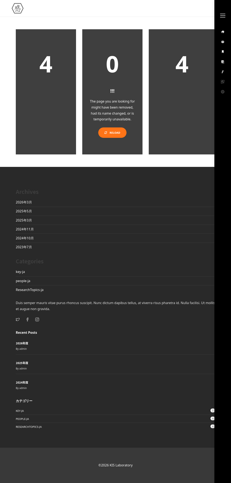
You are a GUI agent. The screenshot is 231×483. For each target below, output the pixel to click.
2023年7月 (24, 247)
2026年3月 (24, 202)
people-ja (23, 281)
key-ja (20, 271)
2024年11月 (25, 229)
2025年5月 (24, 211)
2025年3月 (24, 220)
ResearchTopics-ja (30, 289)
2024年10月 (25, 238)
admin (23, 349)
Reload (112, 133)
